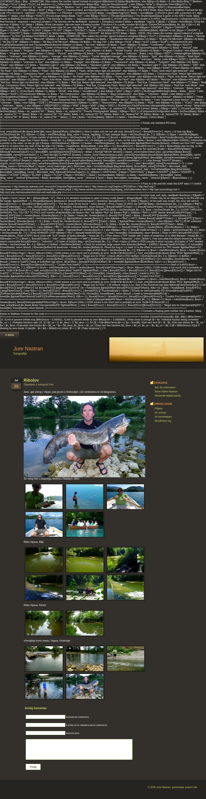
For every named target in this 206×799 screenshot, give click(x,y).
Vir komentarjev (163, 416)
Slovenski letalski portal (167, 395)
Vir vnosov (160, 412)
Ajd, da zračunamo (165, 387)
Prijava (158, 408)
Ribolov (31, 380)
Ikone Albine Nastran (166, 391)
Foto (51, 384)
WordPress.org (163, 420)
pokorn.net (191, 787)
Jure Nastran (28, 348)
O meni (9, 335)
